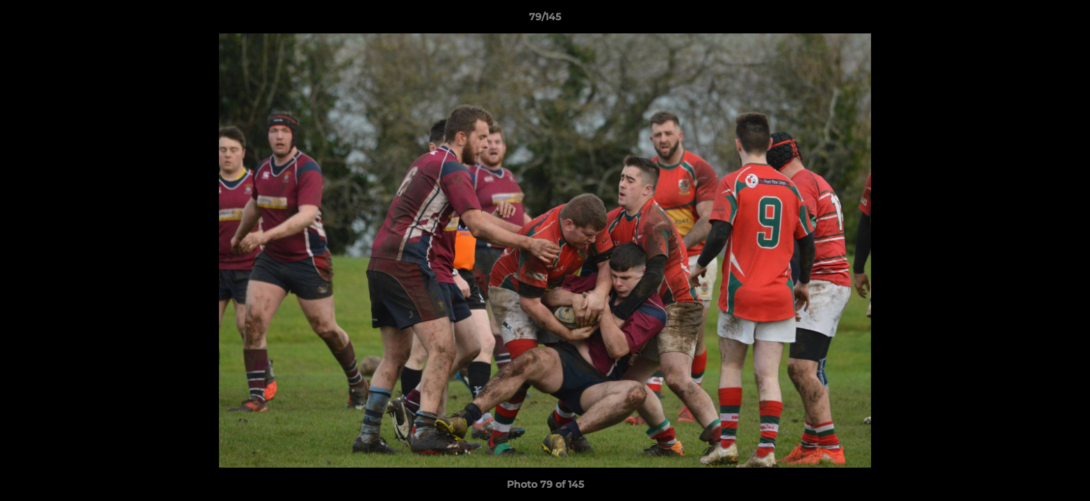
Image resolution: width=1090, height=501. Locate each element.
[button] (1065, 20)
